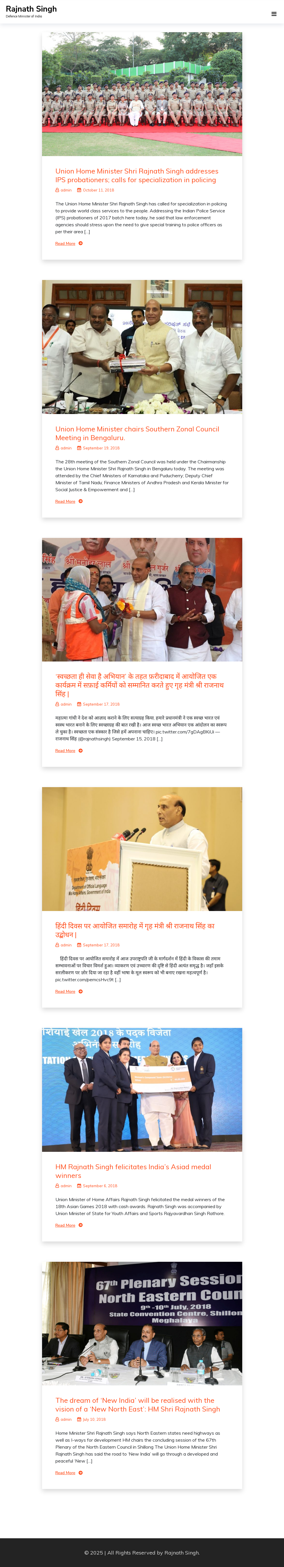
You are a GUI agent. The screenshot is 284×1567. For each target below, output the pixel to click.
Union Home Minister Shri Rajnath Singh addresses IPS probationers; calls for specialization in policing (136, 175)
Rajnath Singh (31, 9)
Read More (65, 243)
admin (63, 190)
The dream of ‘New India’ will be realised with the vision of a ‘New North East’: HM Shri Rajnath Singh (137, 1404)
